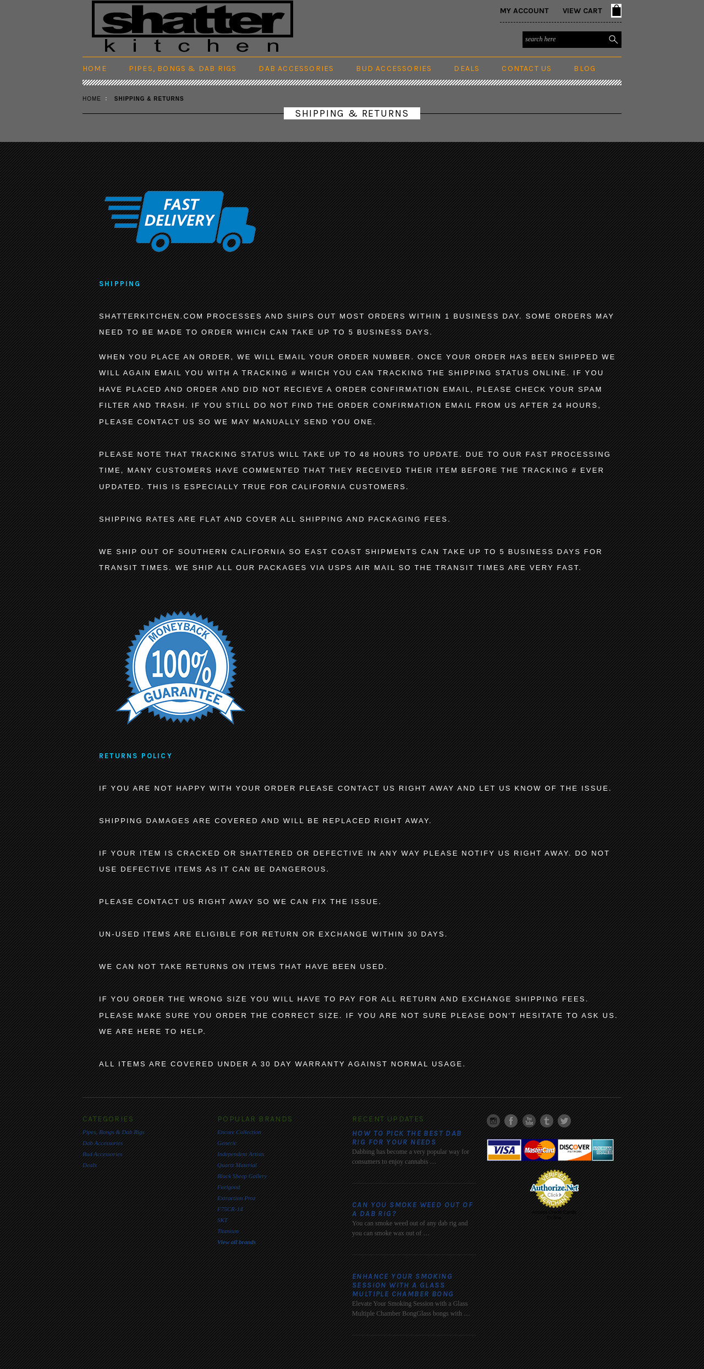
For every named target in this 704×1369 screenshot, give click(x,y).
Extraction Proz (236, 1198)
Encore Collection (239, 1132)
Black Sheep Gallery (242, 1176)
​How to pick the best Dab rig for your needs (407, 1138)
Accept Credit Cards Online (554, 1214)
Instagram (494, 1121)
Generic (227, 1143)
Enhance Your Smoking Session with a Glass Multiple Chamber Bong (403, 1285)
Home (91, 99)
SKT (222, 1220)
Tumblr (547, 1121)
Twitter (564, 1121)
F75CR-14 (230, 1209)
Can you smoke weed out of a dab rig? (412, 1209)
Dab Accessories (296, 68)
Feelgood (228, 1187)
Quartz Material (237, 1165)
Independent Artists (241, 1154)
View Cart (582, 10)
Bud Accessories (394, 68)
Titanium (228, 1231)
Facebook (511, 1121)
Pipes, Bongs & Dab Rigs (183, 68)
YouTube (529, 1121)
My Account (524, 10)
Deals (467, 68)
